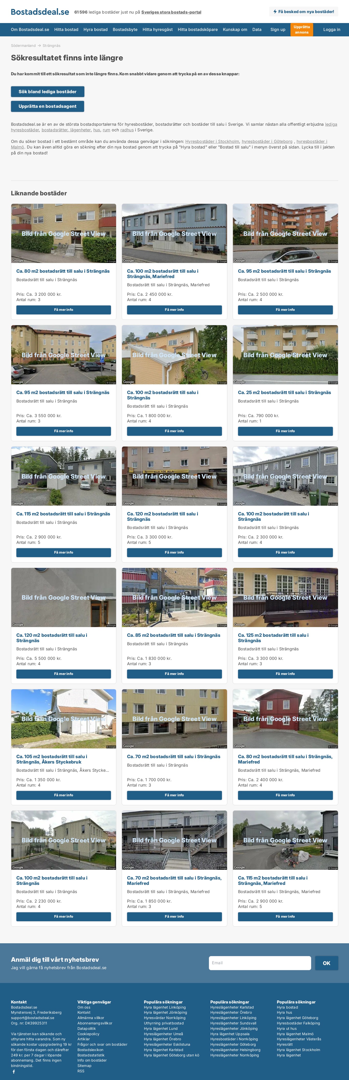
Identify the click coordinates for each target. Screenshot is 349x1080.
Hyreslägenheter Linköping (233, 1017)
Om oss (83, 1007)
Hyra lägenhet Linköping (165, 1007)
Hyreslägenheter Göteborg (233, 1044)
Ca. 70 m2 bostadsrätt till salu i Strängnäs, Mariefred (174, 880)
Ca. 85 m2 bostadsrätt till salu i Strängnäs (173, 635)
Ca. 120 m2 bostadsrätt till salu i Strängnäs (162, 516)
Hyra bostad (96, 29)
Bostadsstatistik (91, 1055)
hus (96, 129)
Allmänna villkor (90, 1017)
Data (257, 29)
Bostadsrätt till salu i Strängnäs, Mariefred (168, 284)
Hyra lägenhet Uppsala (230, 1034)
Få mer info (63, 310)
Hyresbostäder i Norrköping (234, 1039)
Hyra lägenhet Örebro (162, 1039)
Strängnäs (51, 45)
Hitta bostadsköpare (198, 29)
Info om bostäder (92, 1060)
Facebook (14, 1071)
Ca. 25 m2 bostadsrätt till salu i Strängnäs (284, 392)
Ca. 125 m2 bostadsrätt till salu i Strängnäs (273, 637)
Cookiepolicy (88, 1034)
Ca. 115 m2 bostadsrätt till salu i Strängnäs (63, 513)
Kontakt (84, 1012)
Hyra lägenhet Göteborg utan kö (171, 1055)
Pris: (21, 294)
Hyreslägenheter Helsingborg (235, 1049)
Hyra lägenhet (289, 1055)
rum (106, 129)
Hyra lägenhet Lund (161, 1028)
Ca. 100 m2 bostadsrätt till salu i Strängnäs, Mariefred (162, 273)
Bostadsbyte (125, 29)
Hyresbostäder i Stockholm (212, 141)
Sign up (278, 29)
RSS (81, 1071)
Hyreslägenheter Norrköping (234, 1055)
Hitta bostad (66, 29)
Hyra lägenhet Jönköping (165, 1012)
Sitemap (84, 1065)
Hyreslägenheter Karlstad (232, 1007)
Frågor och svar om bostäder (102, 1044)
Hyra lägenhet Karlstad (163, 1049)
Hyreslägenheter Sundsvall (233, 1023)
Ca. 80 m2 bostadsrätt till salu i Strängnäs (63, 271)
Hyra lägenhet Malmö (295, 1034)
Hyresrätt (285, 1044)
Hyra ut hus (287, 1028)
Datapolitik (86, 1028)
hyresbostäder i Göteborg (267, 141)
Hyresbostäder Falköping (298, 1023)
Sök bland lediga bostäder (48, 91)
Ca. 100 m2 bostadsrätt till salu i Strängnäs (162, 395)
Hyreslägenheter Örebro (231, 1012)
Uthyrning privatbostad (164, 1023)
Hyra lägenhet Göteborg (297, 1017)
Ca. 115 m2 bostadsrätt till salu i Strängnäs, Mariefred (273, 880)
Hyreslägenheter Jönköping (234, 1028)
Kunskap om (235, 29)
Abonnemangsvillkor (94, 1023)
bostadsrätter (55, 129)
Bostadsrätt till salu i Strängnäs (46, 279)
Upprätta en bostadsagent (48, 106)
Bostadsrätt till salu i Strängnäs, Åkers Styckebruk (65, 770)
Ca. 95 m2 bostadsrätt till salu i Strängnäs (284, 271)
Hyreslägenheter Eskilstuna (167, 1044)
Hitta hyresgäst (158, 29)
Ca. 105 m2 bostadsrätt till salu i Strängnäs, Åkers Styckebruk (51, 759)
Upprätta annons (302, 29)
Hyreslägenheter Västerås (299, 1039)
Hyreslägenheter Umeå (163, 1034)
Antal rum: (26, 299)
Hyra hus (284, 1012)
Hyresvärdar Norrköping (165, 1017)
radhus (127, 129)
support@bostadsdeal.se (32, 1017)
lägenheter (80, 129)
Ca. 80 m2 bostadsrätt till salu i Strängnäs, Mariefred (285, 759)
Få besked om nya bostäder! (306, 11)
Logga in (331, 29)
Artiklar (83, 1039)
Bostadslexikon (90, 1049)
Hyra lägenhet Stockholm (298, 1049)
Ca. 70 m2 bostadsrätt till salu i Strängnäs (173, 756)
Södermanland (23, 45)
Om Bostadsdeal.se (30, 29)
